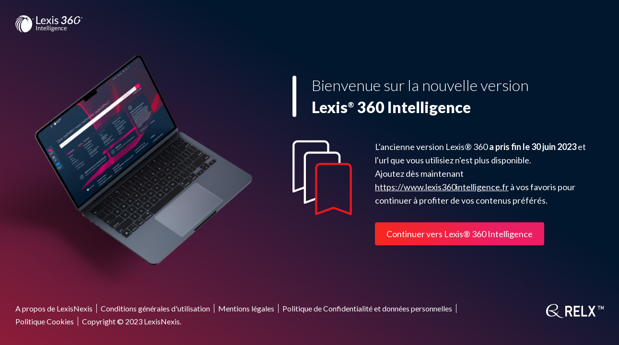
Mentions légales (246, 308)
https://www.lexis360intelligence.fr (442, 187)
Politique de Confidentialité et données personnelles (367, 308)
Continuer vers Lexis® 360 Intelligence (459, 234)
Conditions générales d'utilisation (155, 308)
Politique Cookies (44, 321)
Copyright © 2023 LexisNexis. (131, 321)
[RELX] (575, 311)
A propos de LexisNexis (54, 308)
